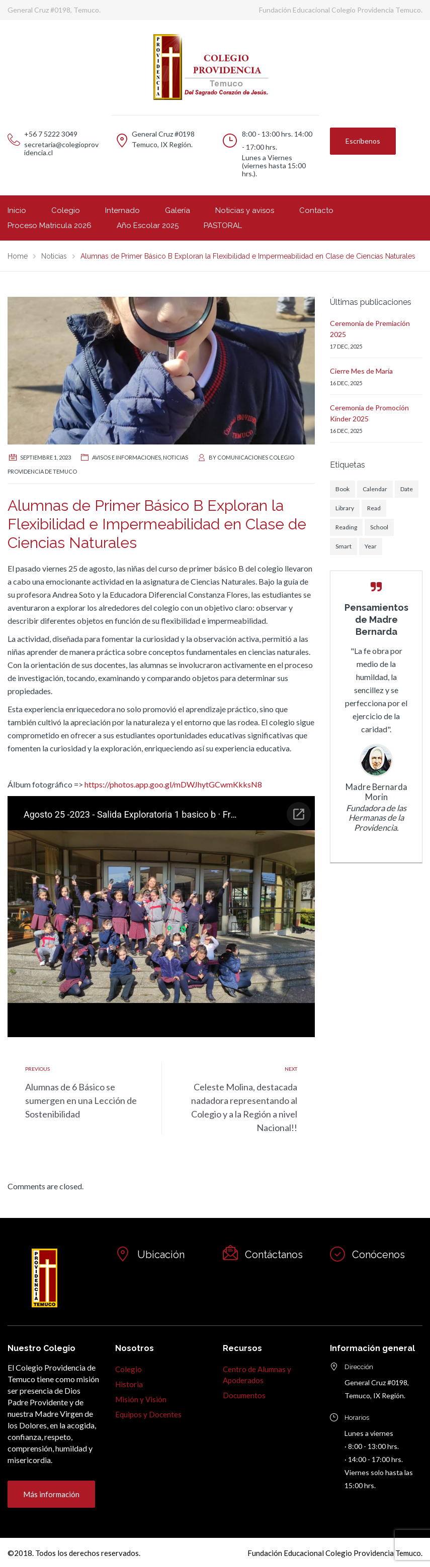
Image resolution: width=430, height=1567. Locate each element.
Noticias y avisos (244, 210)
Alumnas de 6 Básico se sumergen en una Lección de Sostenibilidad (81, 1100)
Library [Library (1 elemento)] (344, 508)
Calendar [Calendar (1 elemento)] (375, 489)
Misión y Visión (140, 1399)
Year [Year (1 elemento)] (371, 546)
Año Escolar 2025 (148, 225)
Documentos (244, 1395)
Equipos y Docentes (148, 1414)
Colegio (65, 210)
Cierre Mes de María (361, 371)
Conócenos (378, 1255)
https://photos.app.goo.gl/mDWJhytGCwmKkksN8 (173, 784)
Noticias (175, 457)
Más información (51, 1494)
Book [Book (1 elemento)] (342, 489)
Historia (129, 1384)
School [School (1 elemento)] (379, 527)
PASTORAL (223, 225)
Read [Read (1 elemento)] (374, 508)
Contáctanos (274, 1255)
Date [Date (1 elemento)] (406, 489)
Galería (177, 210)
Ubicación (161, 1255)
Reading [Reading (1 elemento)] (346, 527)
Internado (122, 210)
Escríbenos (363, 141)
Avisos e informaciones (126, 457)
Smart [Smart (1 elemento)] (343, 546)
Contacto (316, 210)
